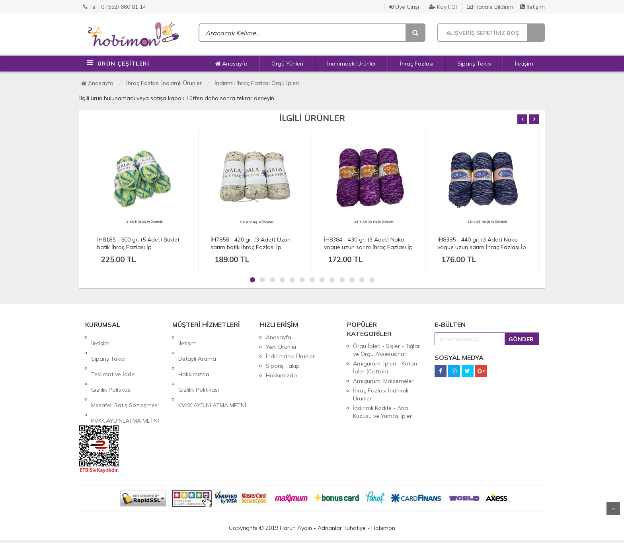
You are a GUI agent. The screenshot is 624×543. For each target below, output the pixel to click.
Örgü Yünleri (287, 63)
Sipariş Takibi (108, 346)
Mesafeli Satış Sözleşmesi (125, 375)
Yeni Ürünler (281, 346)
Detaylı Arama (197, 346)
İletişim (532, 6)
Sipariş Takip (474, 63)
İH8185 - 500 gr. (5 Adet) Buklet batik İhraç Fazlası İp (138, 243)
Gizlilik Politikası (111, 365)
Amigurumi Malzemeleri (384, 381)
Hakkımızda (193, 356)
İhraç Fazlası (416, 63)
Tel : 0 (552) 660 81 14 (114, 6)
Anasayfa (231, 64)
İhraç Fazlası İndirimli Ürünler (164, 83)
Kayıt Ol (443, 6)
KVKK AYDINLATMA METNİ (125, 384)
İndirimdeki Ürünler (351, 63)
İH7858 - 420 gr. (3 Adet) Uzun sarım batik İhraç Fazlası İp (251, 243)
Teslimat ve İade (113, 356)
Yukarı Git (613, 508)
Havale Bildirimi (491, 6)
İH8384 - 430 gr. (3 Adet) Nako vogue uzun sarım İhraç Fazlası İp (368, 243)
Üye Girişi (404, 6)
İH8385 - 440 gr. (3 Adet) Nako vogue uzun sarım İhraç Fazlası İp (481, 243)
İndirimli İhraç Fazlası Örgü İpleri (256, 83)
